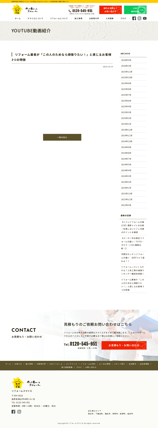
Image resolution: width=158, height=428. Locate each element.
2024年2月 (126, 181)
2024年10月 (127, 141)
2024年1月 (126, 187)
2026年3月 (126, 65)
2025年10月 (127, 77)
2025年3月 (126, 112)
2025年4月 (126, 106)
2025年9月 (126, 83)
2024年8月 (126, 152)
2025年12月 (127, 71)
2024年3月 (126, 176)
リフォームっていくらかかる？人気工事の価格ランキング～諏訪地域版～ (132, 270)
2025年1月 (126, 123)
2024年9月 (126, 147)
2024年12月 (127, 129)
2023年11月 (127, 199)
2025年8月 (126, 89)
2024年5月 (126, 164)
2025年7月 (126, 94)
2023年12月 (127, 193)
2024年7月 (126, 158)
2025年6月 (126, 100)
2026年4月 (126, 60)
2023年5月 (126, 205)
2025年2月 (126, 118)
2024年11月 (127, 135)
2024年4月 (126, 170)
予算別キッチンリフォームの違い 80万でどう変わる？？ (133, 257)
